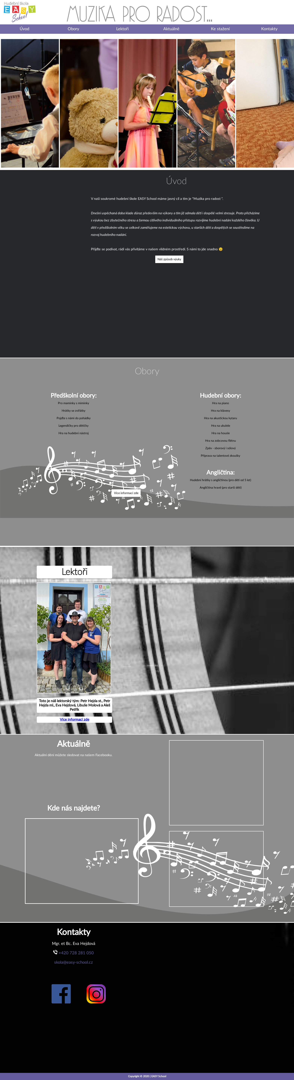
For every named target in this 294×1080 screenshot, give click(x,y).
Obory (73, 29)
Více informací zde (126, 493)
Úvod (24, 29)
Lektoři (122, 29)
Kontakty (269, 29)
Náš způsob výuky (169, 259)
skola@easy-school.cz (73, 962)
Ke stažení (220, 29)
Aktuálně (171, 29)
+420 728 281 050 (76, 953)
